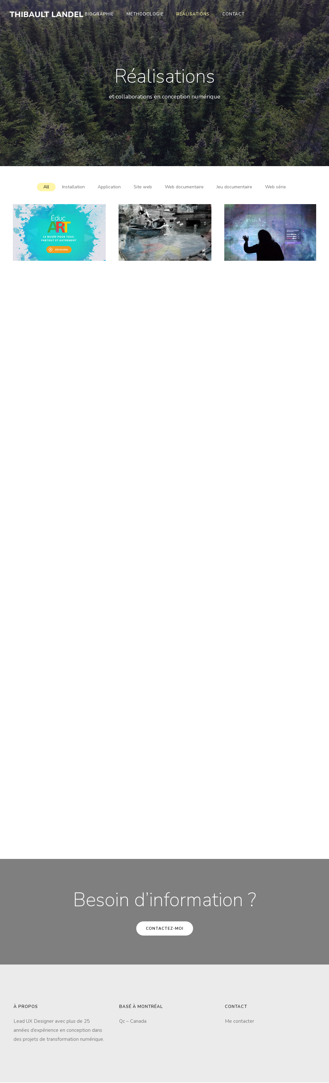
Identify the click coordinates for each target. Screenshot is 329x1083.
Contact (233, 14)
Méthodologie (145, 14)
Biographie (99, 14)
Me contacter (239, 1021)
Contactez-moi (164, 928)
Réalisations (192, 14)
